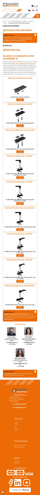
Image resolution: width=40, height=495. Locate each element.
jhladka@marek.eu (29, 342)
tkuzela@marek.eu (12, 342)
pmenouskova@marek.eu (20, 364)
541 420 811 (29, 344)
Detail (20, 100)
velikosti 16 (33, 63)
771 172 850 (21, 366)
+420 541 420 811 (19, 404)
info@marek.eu (19, 408)
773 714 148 (12, 344)
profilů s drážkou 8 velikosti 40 (19, 63)
